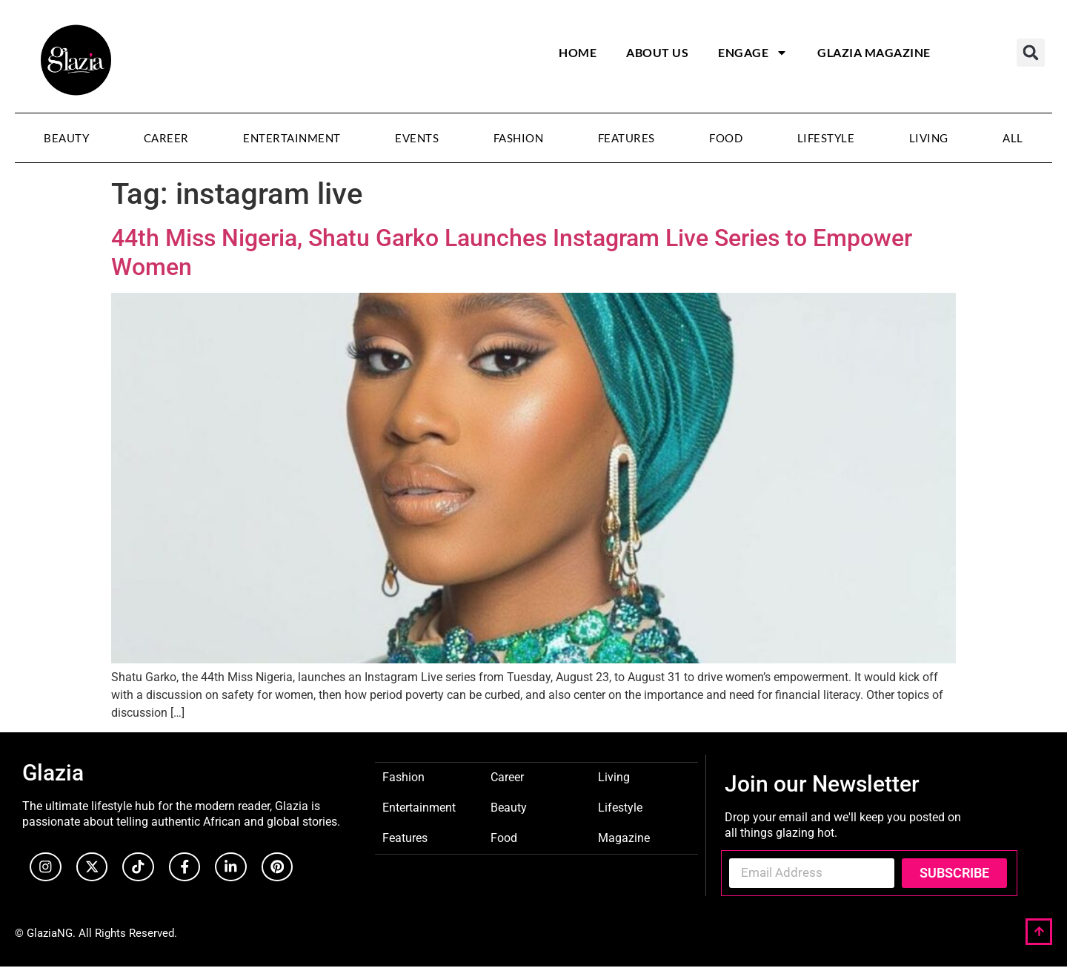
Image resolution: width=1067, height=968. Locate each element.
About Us (657, 52)
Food (725, 138)
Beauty (66, 138)
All (1013, 138)
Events (417, 138)
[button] (1031, 53)
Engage (753, 52)
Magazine (624, 837)
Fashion (518, 138)
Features (626, 138)
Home (577, 52)
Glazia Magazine (874, 52)
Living (928, 138)
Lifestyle (826, 138)
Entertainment (292, 138)
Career (166, 138)
